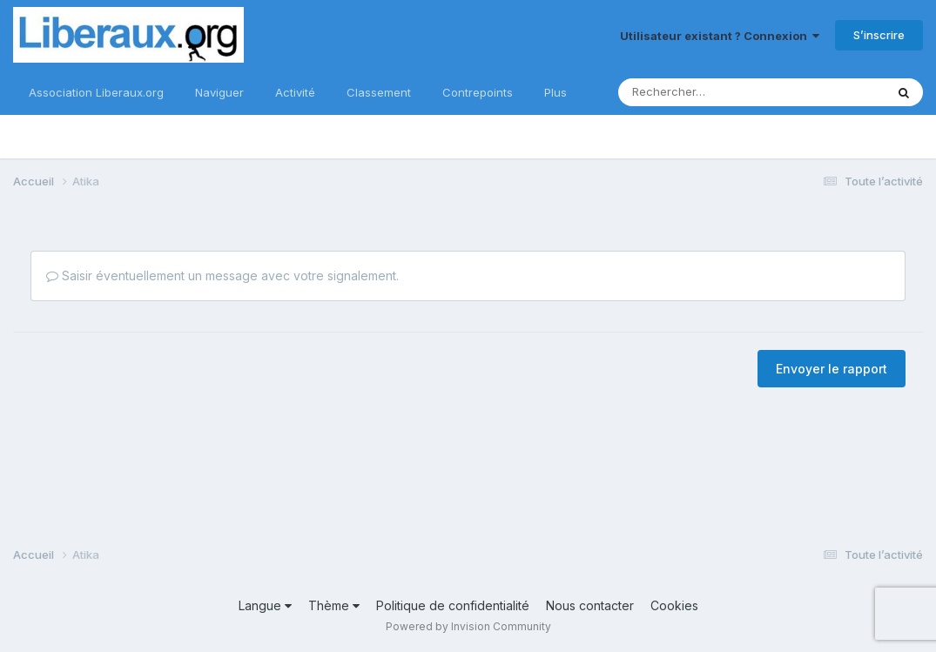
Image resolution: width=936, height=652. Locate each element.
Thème (334, 605)
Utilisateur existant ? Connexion (719, 36)
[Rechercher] (694, 92)
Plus (555, 92)
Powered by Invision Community (468, 626)
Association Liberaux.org (96, 92)
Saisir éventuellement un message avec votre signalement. (222, 275)
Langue (265, 605)
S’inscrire (879, 35)
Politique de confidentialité (452, 605)
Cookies (674, 605)
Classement (379, 92)
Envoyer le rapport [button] (831, 368)
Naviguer (219, 92)
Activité (295, 92)
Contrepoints (477, 92)
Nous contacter (590, 605)
